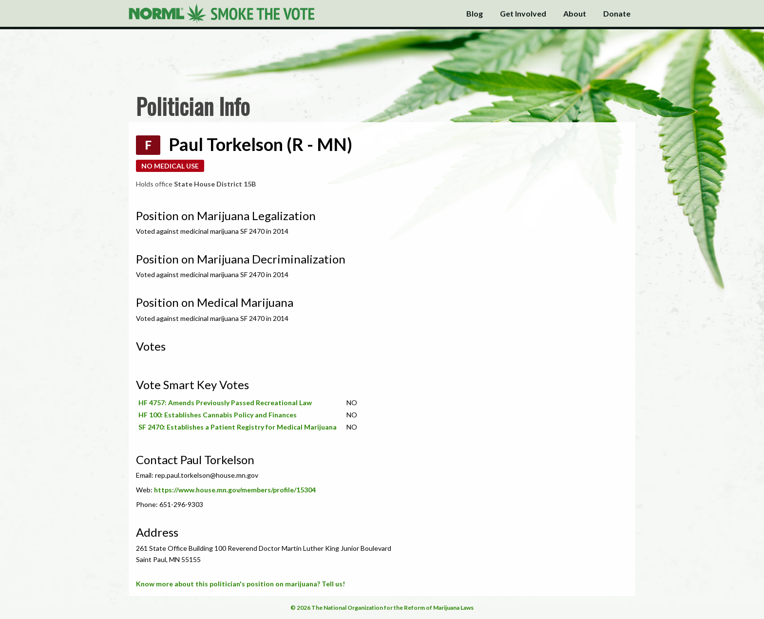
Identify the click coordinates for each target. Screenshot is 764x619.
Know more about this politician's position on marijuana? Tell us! (240, 584)
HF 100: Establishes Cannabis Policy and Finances (217, 415)
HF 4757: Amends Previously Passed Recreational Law (225, 402)
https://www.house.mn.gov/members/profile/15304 (235, 490)
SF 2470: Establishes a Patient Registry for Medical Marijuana (237, 427)
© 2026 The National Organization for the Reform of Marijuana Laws (382, 607)
